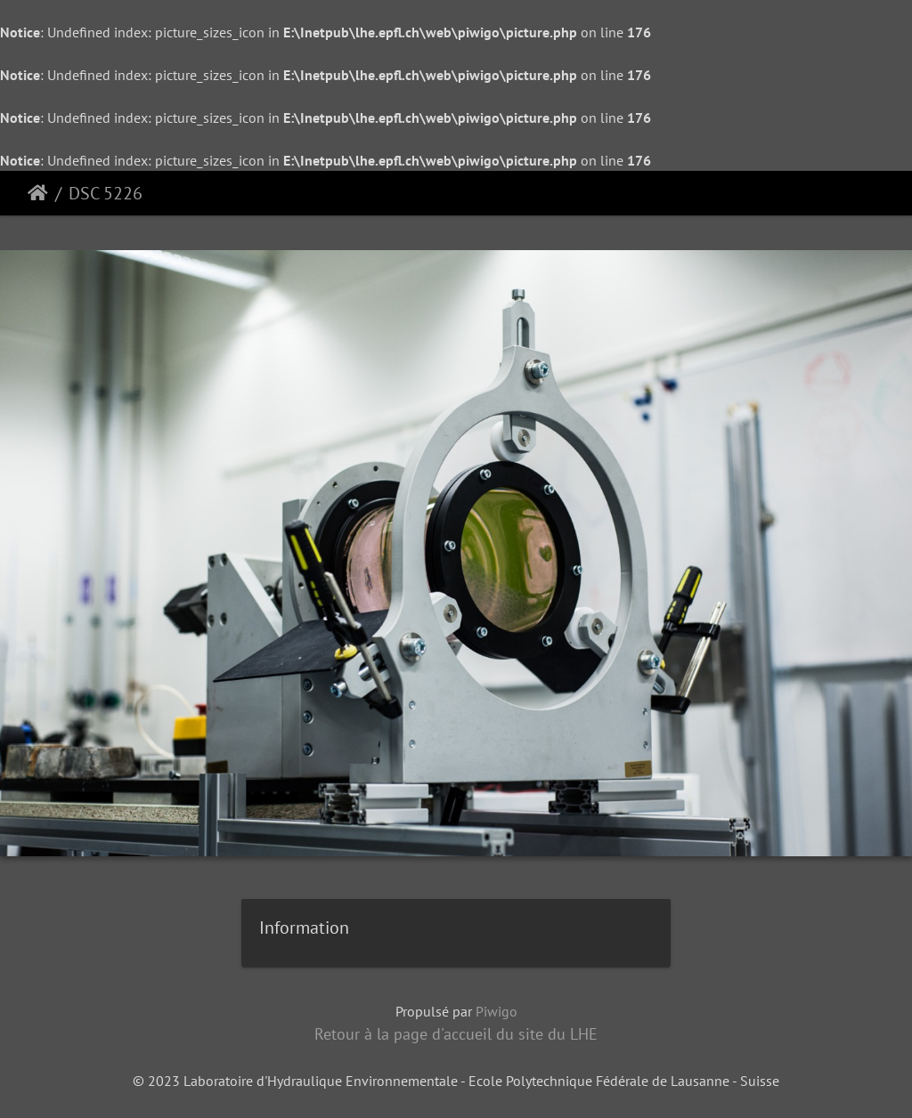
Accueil (38, 193)
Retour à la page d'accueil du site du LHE (456, 1034)
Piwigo (496, 1011)
